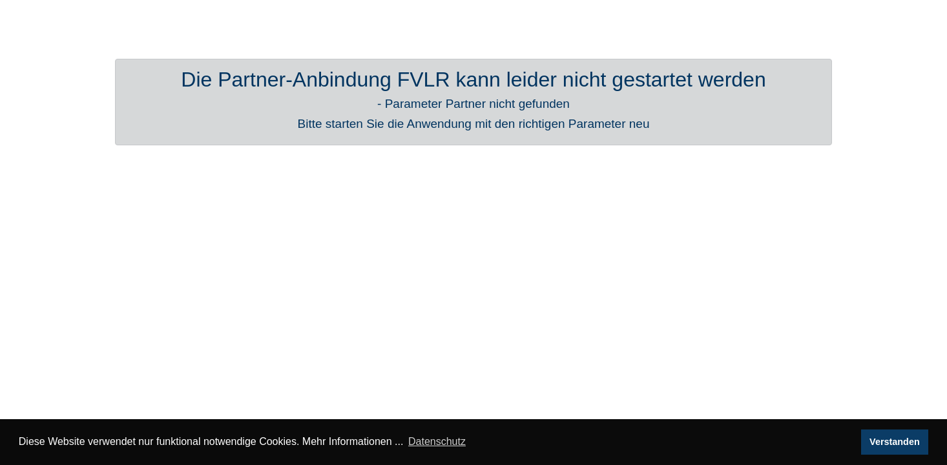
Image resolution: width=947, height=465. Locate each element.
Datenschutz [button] (437, 441)
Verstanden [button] (894, 442)
